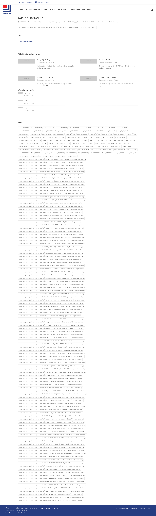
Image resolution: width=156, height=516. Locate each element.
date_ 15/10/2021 (110, 128)
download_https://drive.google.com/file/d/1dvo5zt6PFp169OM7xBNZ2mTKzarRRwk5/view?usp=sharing (51, 272)
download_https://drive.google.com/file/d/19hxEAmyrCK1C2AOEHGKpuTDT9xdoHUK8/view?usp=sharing (52, 228)
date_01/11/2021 (47, 134)
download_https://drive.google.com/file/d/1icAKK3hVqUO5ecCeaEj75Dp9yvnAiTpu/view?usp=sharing (51, 303)
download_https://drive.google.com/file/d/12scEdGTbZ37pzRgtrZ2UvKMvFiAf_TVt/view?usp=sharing (50, 187)
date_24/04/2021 (83, 149)
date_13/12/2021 (23, 143)
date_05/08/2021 (24, 137)
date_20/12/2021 (116, 146)
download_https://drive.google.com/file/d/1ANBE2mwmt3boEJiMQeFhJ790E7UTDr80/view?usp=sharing (52, 237)
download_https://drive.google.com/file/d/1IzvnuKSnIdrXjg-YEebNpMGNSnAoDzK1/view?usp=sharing (51, 309)
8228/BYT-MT (104, 60)
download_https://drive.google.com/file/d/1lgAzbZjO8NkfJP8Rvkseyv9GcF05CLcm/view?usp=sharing (51, 328)
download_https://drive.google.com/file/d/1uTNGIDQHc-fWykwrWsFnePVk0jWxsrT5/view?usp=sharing (51, 431)
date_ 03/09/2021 (36, 128)
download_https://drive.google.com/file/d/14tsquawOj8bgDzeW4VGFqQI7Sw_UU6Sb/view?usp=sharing (52, 200)
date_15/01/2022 (65, 143)
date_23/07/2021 (60, 149)
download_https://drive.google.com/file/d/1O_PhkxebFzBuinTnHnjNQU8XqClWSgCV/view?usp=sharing (52, 362)
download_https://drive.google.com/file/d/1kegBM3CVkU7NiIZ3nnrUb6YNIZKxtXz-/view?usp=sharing (51, 322)
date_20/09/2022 (103, 146)
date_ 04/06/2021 (49, 128)
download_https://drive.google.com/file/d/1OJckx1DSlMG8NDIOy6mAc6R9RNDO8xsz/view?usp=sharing (52, 369)
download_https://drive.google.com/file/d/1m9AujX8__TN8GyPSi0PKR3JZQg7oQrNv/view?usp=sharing (51, 341)
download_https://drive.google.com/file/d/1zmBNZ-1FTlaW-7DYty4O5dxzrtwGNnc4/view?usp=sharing (51, 500)
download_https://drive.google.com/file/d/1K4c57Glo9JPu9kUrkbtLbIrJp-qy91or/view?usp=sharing (50, 315)
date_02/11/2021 (70, 134)
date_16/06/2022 (112, 143)
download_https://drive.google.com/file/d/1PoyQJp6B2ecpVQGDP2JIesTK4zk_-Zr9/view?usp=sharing (51, 378)
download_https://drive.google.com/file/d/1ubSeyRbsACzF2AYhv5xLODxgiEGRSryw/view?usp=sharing (51, 422)
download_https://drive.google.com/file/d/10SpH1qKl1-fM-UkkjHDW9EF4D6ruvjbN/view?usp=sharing (50, 175)
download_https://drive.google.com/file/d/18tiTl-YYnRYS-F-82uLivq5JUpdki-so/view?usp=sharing (49, 225)
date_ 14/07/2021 (86, 128)
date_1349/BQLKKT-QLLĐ (38, 143)
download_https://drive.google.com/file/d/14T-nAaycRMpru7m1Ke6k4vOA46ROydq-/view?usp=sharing (51, 197)
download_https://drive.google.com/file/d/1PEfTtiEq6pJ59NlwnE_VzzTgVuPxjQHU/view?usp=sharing (50, 375)
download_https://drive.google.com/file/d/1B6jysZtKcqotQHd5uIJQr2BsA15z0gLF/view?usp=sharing (50, 247)
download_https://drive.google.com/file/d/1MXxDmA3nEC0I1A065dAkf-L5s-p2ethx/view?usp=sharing (51, 350)
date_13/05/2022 (94, 140)
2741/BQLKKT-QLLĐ (107, 78)
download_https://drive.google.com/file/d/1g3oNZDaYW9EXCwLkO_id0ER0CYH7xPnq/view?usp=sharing (52, 287)
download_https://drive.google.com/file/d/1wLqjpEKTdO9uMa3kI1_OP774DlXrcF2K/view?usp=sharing (51, 460)
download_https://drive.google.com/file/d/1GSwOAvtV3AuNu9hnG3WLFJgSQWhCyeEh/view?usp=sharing (52, 290)
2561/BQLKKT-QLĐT (45, 78)
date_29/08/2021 (131, 153)
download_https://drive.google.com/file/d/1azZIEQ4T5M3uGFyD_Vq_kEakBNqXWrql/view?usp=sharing (51, 240)
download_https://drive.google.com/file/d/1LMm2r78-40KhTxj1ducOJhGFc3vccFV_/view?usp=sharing (51, 334)
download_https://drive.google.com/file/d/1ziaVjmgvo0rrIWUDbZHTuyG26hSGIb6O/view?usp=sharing (51, 497)
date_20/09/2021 (91, 146)
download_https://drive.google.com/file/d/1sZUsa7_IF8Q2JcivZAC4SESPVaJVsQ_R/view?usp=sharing (51, 400)
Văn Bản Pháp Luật (76, 9)
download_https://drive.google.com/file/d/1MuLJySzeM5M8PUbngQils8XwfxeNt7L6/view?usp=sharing (51, 347)
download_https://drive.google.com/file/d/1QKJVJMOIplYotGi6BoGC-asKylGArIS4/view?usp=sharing (50, 387)
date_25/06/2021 (131, 149)
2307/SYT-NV (28, 100)
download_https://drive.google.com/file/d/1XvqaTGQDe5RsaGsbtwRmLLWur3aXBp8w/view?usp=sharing (52, 485)
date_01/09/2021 (24, 134)
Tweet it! (21, 42)
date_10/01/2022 (24, 140)
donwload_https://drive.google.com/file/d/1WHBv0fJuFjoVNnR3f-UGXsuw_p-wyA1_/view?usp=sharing (51, 162)
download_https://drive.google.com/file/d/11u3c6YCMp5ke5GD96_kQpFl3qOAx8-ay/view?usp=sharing (51, 181)
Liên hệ (89, 9)
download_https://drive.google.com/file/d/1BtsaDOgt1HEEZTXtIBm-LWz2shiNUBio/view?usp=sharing (51, 253)
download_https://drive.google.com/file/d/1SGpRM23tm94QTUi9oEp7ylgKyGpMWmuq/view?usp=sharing (52, 394)
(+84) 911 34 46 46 (25, 2)
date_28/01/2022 (107, 153)
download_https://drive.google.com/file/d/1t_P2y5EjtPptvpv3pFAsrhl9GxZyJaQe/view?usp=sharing (50, 403)
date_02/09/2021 (58, 134)
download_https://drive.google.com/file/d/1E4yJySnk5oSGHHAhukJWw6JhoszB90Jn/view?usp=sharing (51, 275)
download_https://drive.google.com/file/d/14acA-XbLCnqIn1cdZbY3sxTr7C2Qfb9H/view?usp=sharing (50, 190)
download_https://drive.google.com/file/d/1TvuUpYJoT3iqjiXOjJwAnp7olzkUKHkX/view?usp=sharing (50, 409)
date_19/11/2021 (79, 146)
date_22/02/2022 (24, 149)
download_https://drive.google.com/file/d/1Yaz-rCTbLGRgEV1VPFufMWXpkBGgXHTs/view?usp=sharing (51, 491)
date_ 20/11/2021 (48, 131)
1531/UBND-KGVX (30, 108)
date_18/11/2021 (68, 146)
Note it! (30, 42)
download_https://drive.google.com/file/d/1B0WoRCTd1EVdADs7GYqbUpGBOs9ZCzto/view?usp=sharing (52, 243)
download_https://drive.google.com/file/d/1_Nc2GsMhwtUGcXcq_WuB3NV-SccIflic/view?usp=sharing (51, 165)
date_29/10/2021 (24, 156)
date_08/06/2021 (83, 137)
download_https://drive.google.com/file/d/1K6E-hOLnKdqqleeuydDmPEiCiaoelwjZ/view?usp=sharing (51, 319)
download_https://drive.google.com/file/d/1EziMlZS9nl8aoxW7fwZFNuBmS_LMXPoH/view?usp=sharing (52, 278)
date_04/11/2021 (131, 134)
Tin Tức (52, 9)
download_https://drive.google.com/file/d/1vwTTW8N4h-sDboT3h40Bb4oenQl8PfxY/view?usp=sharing (51, 444)
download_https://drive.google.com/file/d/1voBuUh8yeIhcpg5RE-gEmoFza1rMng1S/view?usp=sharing (51, 441)
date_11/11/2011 (71, 140)
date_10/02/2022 (35, 140)
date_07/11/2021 (60, 137)
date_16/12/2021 (34, 146)
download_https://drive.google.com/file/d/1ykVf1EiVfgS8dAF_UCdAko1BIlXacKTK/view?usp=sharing (50, 494)
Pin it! (26, 42)
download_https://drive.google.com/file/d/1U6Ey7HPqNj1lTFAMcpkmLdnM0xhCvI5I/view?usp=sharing (51, 419)
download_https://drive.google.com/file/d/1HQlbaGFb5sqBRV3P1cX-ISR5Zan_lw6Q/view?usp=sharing (51, 297)
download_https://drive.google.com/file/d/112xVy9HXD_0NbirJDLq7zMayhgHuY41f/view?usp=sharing (50, 178)
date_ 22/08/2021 (60, 131)
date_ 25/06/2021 (98, 131)
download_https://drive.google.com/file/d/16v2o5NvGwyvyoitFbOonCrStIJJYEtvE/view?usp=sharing (50, 212)
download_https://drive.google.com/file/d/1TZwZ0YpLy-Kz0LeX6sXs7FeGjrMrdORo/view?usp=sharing (51, 416)
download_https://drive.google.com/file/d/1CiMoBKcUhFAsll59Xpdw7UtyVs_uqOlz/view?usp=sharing (51, 256)
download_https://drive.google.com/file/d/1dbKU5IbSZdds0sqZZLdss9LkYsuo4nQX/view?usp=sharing (51, 268)
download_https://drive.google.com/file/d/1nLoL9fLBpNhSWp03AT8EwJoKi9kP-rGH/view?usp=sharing (51, 356)
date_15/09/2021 (100, 143)
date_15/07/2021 (76, 143)
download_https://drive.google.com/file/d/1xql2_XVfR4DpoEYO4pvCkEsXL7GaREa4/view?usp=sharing (51, 481)
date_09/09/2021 (120, 137)
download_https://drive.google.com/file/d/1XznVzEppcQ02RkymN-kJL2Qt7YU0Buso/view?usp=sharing (51, 488)
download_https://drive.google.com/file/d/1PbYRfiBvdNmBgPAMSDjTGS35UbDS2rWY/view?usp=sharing (52, 372)
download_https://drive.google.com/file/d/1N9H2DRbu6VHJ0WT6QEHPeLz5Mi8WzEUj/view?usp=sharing (52, 353)
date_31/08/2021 (60, 156)
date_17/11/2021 (57, 146)
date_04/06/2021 (119, 134)
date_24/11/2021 (107, 149)
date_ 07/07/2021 (61, 128)
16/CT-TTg (27, 93)
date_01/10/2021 (35, 134)
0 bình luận (29, 96)
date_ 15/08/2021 (98, 128)
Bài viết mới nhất (26, 90)
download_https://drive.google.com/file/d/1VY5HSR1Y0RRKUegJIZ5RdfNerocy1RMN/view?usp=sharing (51, 447)
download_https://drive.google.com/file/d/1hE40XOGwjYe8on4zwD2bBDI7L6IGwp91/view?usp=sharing (51, 294)
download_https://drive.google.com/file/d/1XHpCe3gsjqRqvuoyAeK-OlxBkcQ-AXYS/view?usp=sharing (74, 22)
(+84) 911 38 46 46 (23, 513)
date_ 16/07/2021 (122, 128)
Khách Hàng (62, 9)
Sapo (149, 508)
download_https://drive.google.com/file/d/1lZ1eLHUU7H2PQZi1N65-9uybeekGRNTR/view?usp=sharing (51, 337)
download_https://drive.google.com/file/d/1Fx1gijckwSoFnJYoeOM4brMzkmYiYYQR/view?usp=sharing (51, 284)
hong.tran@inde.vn (42, 2)
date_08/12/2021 (96, 137)
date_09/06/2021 (108, 137)
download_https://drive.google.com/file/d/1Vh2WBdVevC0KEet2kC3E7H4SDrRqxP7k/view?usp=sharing (52, 438)
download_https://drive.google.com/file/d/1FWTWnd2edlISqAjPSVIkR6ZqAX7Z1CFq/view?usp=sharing (51, 281)
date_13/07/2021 (106, 140)
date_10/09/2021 (60, 140)
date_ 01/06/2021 (24, 128)
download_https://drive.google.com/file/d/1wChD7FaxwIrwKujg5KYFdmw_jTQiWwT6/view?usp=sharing (51, 450)
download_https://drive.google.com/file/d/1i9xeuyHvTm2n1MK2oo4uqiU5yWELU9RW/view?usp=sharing (51, 300)
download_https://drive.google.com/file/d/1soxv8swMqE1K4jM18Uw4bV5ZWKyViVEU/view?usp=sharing (51, 397)
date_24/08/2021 (95, 149)
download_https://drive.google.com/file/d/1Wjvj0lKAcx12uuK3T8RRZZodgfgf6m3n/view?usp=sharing (51, 456)
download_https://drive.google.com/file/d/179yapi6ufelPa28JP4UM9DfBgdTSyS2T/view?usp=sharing (51, 215)
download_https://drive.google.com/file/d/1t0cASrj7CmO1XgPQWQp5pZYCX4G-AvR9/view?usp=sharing (52, 406)
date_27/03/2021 (71, 153)
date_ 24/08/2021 (85, 131)
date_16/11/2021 (23, 146)
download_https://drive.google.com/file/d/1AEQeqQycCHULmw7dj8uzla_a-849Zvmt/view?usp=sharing (51, 234)
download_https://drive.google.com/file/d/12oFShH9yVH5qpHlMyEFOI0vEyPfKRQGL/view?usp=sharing (51, 184)
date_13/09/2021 (130, 140)
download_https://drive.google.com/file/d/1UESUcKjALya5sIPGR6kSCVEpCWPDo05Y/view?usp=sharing (52, 425)
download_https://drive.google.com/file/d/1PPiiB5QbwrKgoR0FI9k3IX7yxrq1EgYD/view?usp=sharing (50, 381)
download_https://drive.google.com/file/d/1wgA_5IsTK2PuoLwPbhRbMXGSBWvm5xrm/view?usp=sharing (52, 453)
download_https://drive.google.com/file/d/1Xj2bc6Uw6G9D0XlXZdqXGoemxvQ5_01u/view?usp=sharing (52, 475)
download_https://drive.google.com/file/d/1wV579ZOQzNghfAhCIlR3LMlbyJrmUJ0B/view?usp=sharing (51, 466)
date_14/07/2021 (53, 143)
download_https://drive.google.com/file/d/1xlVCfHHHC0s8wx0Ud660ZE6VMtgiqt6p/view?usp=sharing (51, 478)
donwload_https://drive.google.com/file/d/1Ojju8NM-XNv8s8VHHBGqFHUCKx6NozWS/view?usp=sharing (52, 159)
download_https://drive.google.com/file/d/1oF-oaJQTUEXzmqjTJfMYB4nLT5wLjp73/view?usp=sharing (51, 366)
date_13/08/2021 (118, 140)
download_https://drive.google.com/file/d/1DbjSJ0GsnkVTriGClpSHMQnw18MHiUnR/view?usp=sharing (51, 265)
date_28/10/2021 (119, 153)
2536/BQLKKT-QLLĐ (45, 60)
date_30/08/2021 (35, 156)
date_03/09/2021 (95, 134)
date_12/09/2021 (35, 22)
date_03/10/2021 (107, 134)
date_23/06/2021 (48, 149)
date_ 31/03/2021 (122, 131)
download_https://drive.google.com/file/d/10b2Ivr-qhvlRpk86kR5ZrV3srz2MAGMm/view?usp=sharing (51, 168)
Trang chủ (23, 9)
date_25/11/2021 (35, 153)
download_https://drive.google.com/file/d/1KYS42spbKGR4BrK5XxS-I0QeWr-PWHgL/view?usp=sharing (51, 325)
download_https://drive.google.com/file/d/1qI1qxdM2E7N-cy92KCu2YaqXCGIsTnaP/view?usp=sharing (50, 384)
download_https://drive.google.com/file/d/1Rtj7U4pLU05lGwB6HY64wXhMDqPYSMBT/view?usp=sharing (52, 391)
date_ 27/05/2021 (110, 131)
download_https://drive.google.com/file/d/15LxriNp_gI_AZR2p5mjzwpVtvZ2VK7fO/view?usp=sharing (50, 203)
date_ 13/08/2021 (74, 128)
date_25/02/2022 (119, 149)
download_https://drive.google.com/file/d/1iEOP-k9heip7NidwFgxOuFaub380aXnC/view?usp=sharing (51, 306)
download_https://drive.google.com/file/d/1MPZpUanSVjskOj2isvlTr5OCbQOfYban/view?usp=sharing (51, 344)
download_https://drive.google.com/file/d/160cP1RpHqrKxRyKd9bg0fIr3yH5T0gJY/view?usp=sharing (50, 206)
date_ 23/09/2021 (72, 131)
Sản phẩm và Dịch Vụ (38, 9)
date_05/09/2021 (36, 137)
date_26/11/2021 (59, 153)
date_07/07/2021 (48, 137)
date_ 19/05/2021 (36, 131)
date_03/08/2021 (82, 134)
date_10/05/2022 (48, 140)
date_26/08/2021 (47, 153)
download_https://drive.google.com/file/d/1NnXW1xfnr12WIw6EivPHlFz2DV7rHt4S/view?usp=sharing (50, 359)
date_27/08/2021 (95, 153)
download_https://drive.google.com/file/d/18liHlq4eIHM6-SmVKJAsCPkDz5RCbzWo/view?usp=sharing (51, 218)
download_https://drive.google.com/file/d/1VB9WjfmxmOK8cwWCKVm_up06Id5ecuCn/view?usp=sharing (52, 434)
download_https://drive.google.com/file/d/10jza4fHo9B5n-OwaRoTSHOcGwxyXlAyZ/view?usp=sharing (51, 171)
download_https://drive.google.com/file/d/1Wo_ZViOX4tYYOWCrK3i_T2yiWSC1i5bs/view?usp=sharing (51, 463)
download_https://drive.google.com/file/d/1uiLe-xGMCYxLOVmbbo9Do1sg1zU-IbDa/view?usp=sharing (51, 428)
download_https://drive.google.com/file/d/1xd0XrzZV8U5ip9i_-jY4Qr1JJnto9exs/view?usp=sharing (49, 469)
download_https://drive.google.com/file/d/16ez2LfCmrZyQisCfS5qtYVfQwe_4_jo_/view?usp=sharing (51, 209)
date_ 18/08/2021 (24, 131)
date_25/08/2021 (24, 153)
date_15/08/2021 (88, 143)
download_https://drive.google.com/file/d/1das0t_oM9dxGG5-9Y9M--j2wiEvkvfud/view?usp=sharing (50, 262)
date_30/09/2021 (48, 156)
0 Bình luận (114, 22)
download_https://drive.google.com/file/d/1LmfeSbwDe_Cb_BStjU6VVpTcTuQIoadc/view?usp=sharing (51, 331)
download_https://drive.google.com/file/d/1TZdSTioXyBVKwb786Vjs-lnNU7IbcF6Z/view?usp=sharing (50, 413)
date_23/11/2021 (71, 149)
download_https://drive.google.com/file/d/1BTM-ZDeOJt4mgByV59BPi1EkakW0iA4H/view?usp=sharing (51, 250)
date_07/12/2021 (72, 137)
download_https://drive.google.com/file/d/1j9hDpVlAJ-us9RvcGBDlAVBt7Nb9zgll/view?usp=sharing (50, 312)
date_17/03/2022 (46, 146)
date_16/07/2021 (124, 143)
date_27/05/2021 (83, 153)
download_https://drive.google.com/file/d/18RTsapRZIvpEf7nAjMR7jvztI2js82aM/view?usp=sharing (50, 222)
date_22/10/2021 (36, 149)
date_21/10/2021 (127, 146)
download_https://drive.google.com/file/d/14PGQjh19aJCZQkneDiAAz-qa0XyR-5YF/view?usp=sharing (51, 193)
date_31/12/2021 (72, 156)
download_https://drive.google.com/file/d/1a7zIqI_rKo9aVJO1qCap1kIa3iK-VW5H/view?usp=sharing (50, 231)
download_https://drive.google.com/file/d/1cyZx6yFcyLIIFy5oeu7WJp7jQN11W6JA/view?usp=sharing (50, 259)
